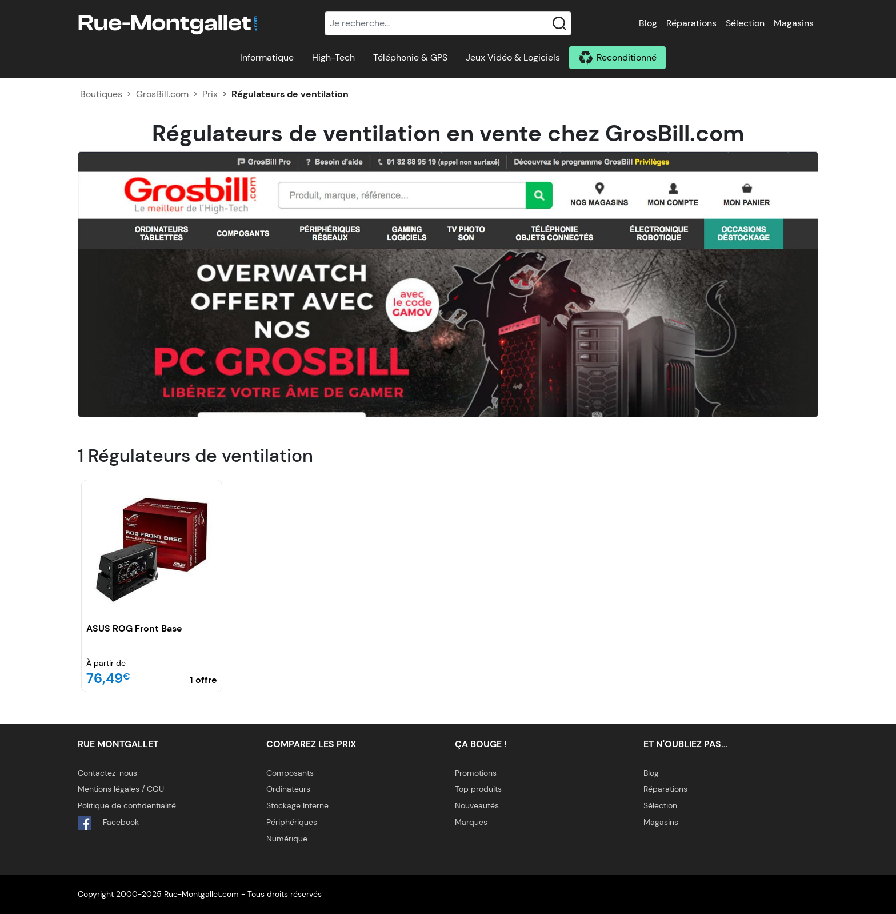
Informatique (267, 57)
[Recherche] (448, 23)
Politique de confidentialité (127, 805)
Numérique (286, 838)
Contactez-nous (107, 773)
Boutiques (101, 94)
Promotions (476, 773)
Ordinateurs (288, 789)
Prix (210, 94)
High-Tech (333, 57)
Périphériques (291, 822)
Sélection (745, 23)
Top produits (478, 789)
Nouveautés (477, 805)
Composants (290, 773)
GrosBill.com (162, 94)
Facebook (108, 823)
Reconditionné (627, 57)
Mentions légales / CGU (121, 789)
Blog (648, 23)
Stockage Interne (297, 805)
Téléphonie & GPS (410, 57)
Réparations (691, 23)
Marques (471, 822)
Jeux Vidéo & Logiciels (513, 57)
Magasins (794, 23)
